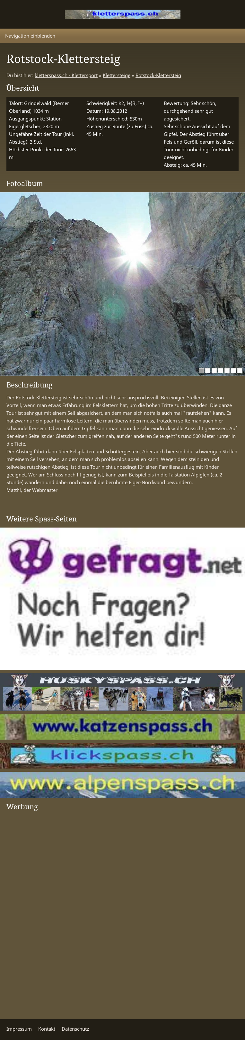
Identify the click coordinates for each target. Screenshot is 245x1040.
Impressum (19, 1029)
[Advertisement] (32, 911)
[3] (214, 370)
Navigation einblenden (30, 35)
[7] (239, 370)
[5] (227, 370)
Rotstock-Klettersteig (158, 75)
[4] (220, 370)
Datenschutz (75, 1029)
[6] (233, 370)
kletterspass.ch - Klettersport (66, 75)
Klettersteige (116, 75)
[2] (207, 370)
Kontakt (46, 1029)
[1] (201, 370)
